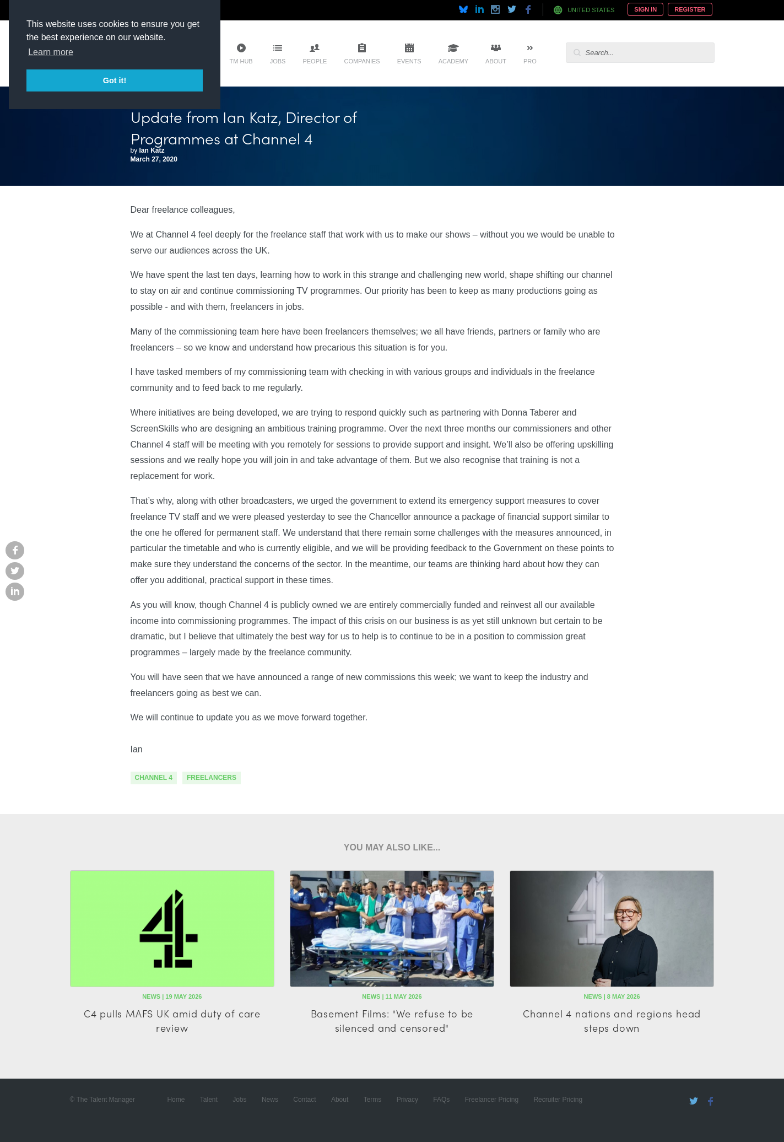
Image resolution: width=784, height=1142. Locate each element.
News (270, 1099)
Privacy (407, 1099)
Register (689, 9)
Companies (362, 61)
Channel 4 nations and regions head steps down (612, 1020)
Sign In (645, 9)
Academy (453, 61)
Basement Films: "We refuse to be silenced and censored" (392, 1020)
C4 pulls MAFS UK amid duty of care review (172, 1020)
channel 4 (153, 778)
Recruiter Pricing (557, 1099)
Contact (304, 1099)
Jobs (278, 61)
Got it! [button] (114, 80)
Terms (373, 1099)
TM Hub (241, 61)
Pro (530, 61)
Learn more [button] (50, 52)
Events (409, 61)
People (314, 61)
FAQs (441, 1099)
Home (176, 1099)
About (495, 61)
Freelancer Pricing (491, 1099)
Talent (209, 1099)
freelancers (211, 778)
